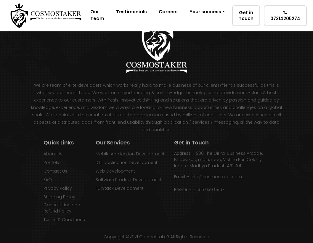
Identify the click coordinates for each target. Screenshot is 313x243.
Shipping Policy (59, 197)
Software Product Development (129, 180)
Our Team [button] (97, 15)
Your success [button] (205, 12)
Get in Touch (246, 15)
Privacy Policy (58, 188)
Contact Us (55, 171)
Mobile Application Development (130, 154)
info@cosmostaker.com (216, 177)
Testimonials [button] (131, 12)
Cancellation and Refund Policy (62, 208)
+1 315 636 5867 (208, 189)
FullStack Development (120, 188)
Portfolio (52, 162)
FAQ (48, 180)
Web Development (115, 171)
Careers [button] (168, 12)
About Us (53, 154)
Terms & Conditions (64, 220)
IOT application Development (127, 162)
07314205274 (285, 16)
